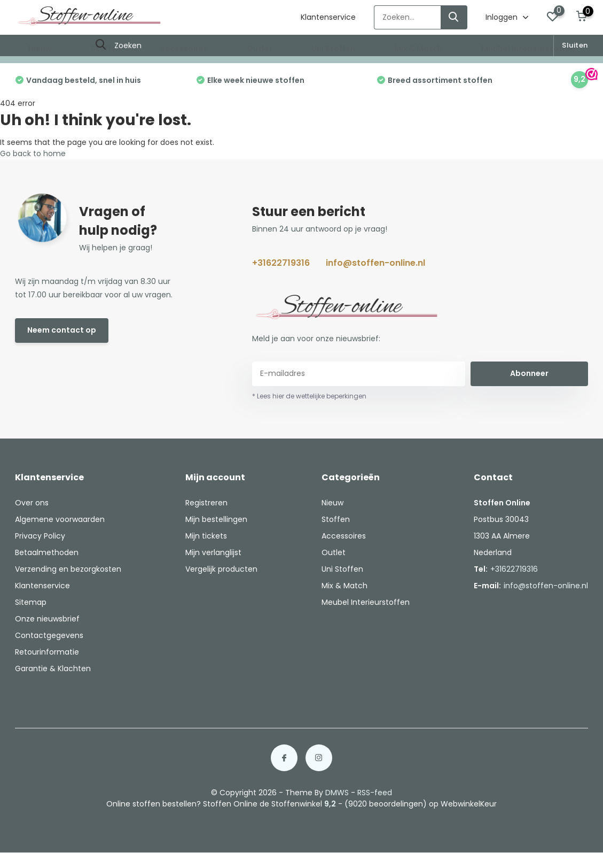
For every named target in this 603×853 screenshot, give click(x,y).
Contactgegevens (49, 635)
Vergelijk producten (221, 569)
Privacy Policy (40, 536)
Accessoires (184, 48)
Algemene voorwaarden (60, 519)
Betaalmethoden (47, 552)
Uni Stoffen (333, 48)
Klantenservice (328, 17)
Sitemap (30, 602)
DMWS (337, 792)
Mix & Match (418, 48)
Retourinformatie (47, 652)
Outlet (259, 48)
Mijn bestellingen (216, 519)
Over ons (32, 502)
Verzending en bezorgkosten (68, 569)
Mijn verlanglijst (213, 552)
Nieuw (40, 48)
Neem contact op (61, 330)
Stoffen (106, 48)
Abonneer (529, 373)
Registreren (206, 502)
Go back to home (33, 153)
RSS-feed (374, 792)
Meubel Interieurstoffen (528, 48)
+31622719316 (281, 263)
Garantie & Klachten (53, 668)
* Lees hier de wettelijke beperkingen (309, 396)
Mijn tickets (206, 536)
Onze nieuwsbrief (47, 618)
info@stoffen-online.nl (375, 263)
